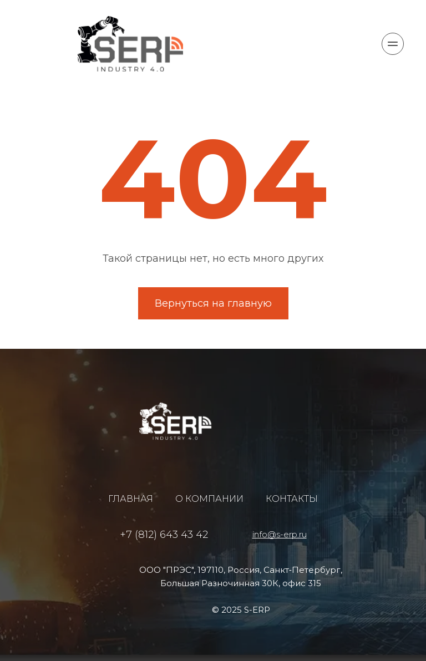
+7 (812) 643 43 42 (164, 534)
